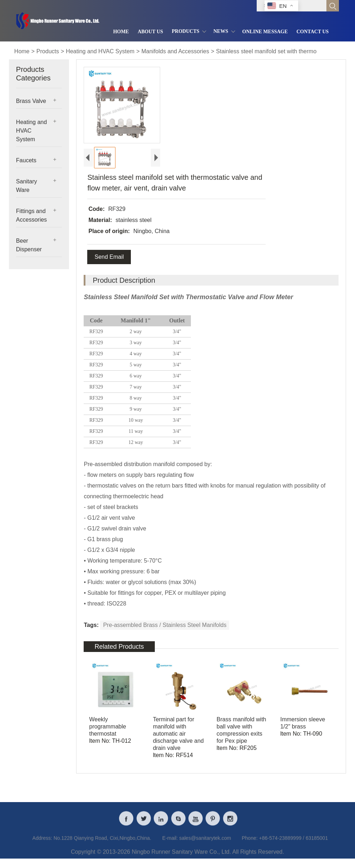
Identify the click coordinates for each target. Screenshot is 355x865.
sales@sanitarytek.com (205, 842)
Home (22, 51)
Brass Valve (31, 101)
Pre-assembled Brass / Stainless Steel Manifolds (164, 625)
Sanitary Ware (26, 185)
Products (47, 51)
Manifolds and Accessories (175, 51)
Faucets (26, 160)
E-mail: (170, 842)
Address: (42, 842)
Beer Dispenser (29, 245)
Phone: (249, 842)
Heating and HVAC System (100, 51)
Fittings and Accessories (31, 215)
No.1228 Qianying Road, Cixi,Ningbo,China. (102, 842)
